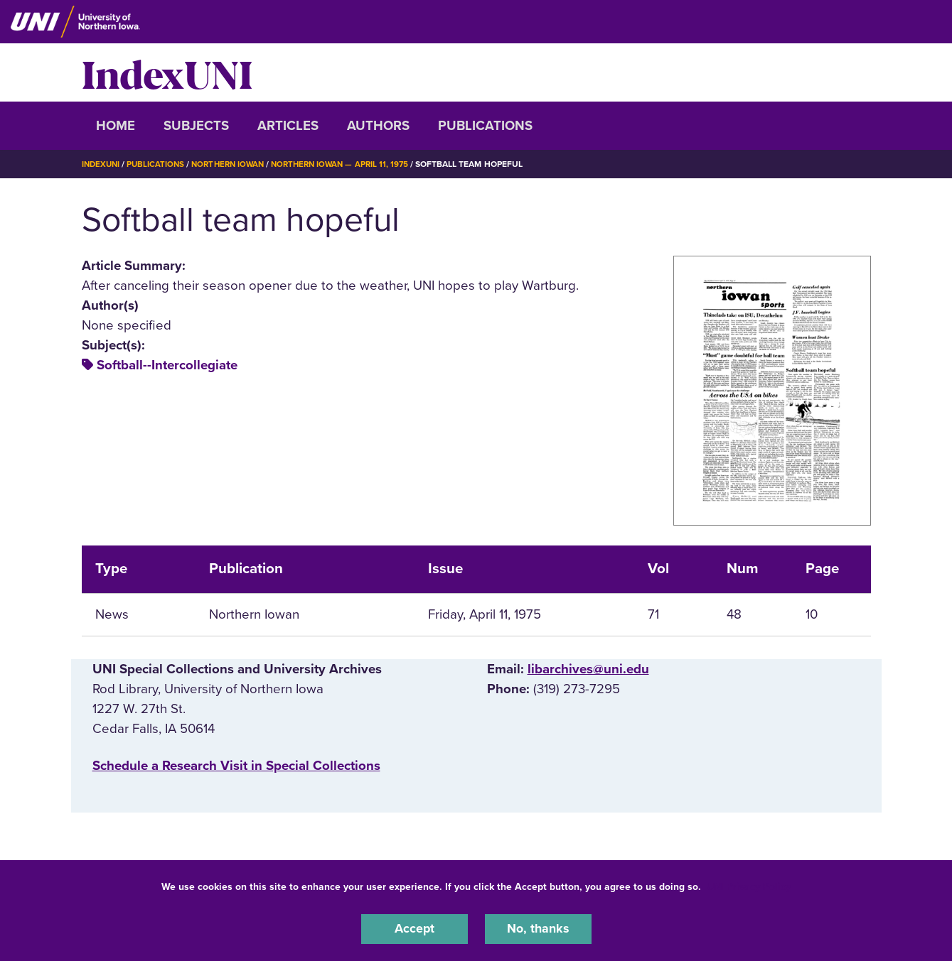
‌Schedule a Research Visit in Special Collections (236, 765)
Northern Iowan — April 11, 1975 (352, 164)
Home (115, 126)
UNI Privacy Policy (749, 885)
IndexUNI (167, 72)
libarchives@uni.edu (588, 668)
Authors (378, 126)
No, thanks (538, 928)
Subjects (196, 126)
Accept (414, 928)
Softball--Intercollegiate (167, 365)
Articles (288, 126)
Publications (485, 126)
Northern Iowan (234, 164)
